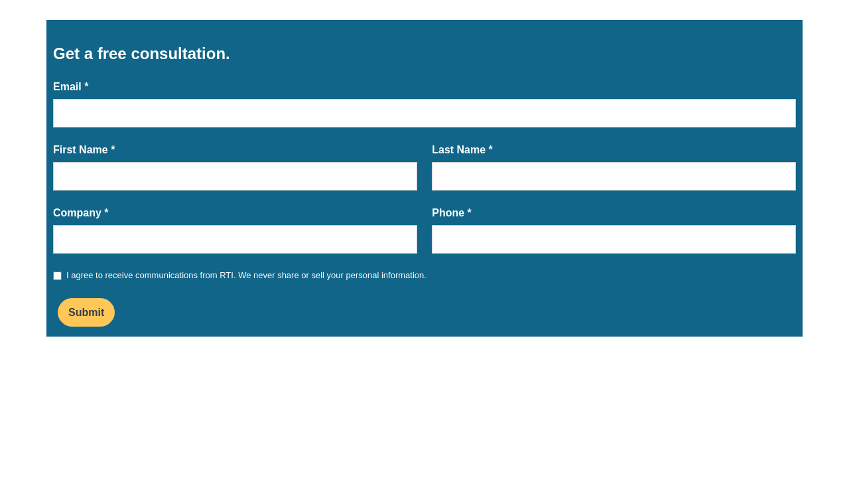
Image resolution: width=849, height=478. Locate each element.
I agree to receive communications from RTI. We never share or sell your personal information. (246, 275)
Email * (70, 86)
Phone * (452, 212)
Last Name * (462, 149)
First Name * (84, 149)
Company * (81, 212)
